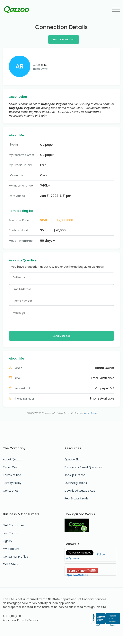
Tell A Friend (11, 564)
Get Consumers (14, 525)
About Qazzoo (12, 459)
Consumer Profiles (15, 557)
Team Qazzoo (12, 467)
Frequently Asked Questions (83, 467)
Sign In (7, 541)
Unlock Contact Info (63, 39)
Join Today (10, 533)
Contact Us (10, 491)
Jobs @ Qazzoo (75, 475)
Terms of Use (12, 475)
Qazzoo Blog (73, 459)
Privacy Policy (12, 483)
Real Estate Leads (76, 498)
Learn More (90, 413)
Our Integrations (76, 483)
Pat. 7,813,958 (12, 616)
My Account (11, 549)
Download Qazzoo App (80, 491)
